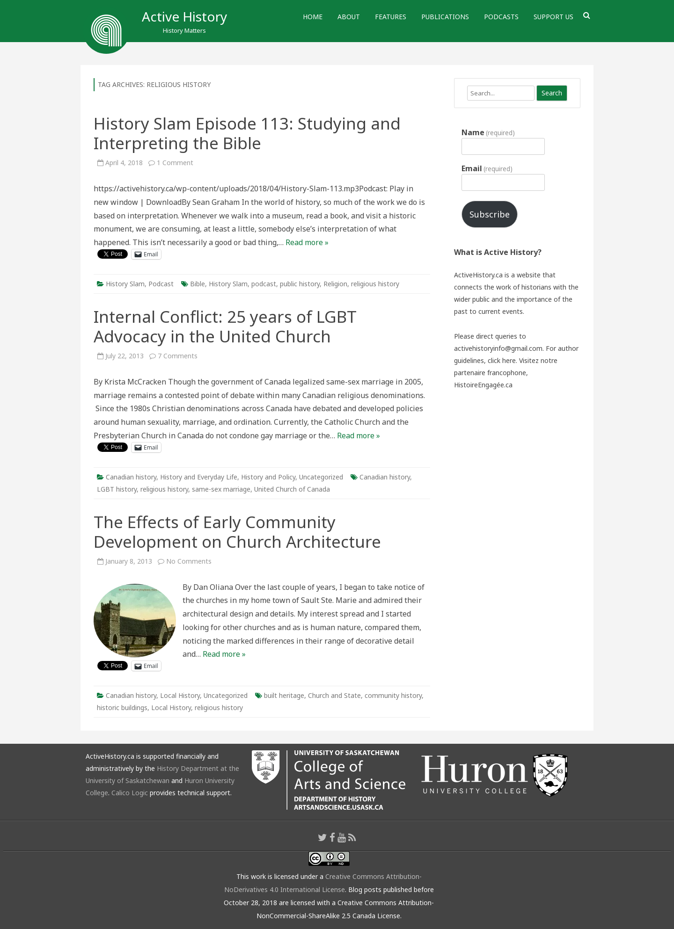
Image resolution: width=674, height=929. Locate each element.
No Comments (189, 561)
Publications (445, 16)
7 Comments (178, 355)
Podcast (161, 283)
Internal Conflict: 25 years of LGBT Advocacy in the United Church (225, 326)
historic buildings (122, 707)
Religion (335, 283)
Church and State (334, 695)
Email (487, 168)
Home (312, 16)
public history (300, 283)
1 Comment (175, 162)
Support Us (553, 16)
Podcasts (501, 16)
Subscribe (489, 214)
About (348, 16)
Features (390, 16)
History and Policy (268, 476)
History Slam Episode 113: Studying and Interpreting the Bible (247, 133)
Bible (197, 283)
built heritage (284, 695)
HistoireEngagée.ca (483, 384)
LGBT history (117, 489)
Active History (184, 16)
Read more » (307, 242)
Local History (180, 695)
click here (502, 360)
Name (488, 132)
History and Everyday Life (198, 476)
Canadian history (131, 476)
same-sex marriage (221, 489)
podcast (263, 283)
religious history (375, 283)
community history (393, 695)
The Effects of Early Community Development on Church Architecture (237, 531)
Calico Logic (129, 792)
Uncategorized (321, 476)
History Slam (125, 283)
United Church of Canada (292, 489)
